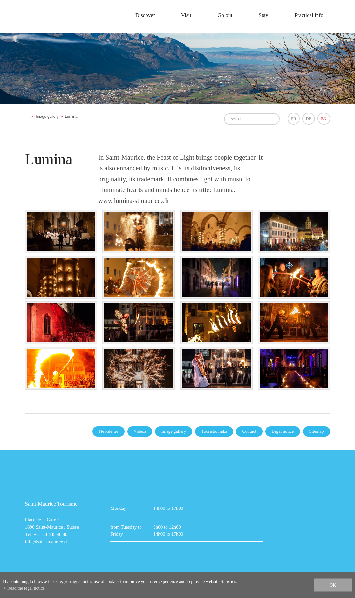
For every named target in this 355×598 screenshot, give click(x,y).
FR (293, 118)
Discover (145, 15)
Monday (118, 508)
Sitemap (316, 431)
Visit (186, 15)
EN (323, 118)
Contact (249, 431)
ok (333, 585)
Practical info (308, 15)
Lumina (71, 116)
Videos (140, 431)
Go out (224, 15)
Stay (263, 15)
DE (308, 118)
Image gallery (47, 116)
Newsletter (108, 431)
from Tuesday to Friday (125, 530)
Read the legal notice (26, 588)
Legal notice (283, 431)
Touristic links (214, 431)
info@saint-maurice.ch (47, 541)
